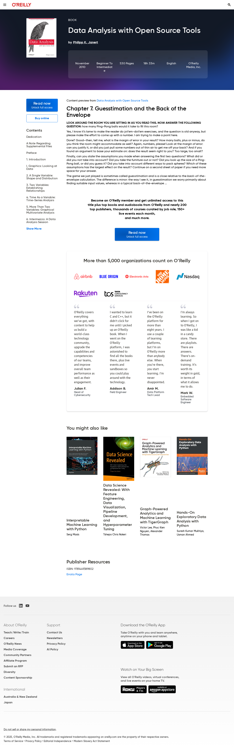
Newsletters (55, 638)
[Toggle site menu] (4, 4)
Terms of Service (13, 741)
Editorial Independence (57, 741)
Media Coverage (15, 649)
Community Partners (17, 655)
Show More (33, 228)
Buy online (42, 118)
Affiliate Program (15, 661)
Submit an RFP (13, 666)
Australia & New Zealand (20, 697)
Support (53, 625)
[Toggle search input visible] (229, 4)
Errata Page (74, 574)
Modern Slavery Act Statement (92, 741)
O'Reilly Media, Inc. (193, 65)
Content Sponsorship (18, 677)
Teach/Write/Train (16, 632)
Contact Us (54, 632)
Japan (8, 702)
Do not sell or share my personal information (30, 729)
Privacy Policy (56, 644)
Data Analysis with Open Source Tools (122, 100)
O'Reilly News (13, 644)
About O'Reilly (15, 625)
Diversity (9, 672)
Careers (9, 638)
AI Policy (52, 649)
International (14, 689)
